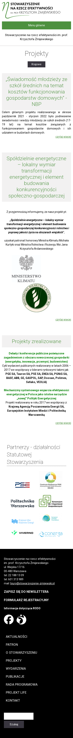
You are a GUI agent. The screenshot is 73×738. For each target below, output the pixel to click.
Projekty (14, 660)
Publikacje (15, 676)
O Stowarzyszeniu (21, 652)
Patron (12, 644)
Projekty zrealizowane (36, 341)
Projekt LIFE (16, 692)
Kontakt (13, 700)
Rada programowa (22, 684)
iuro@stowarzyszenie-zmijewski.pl (33, 583)
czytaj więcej (63, 136)
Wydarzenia (16, 668)
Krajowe (38, 64)
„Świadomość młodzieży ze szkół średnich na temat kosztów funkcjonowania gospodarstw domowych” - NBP (36, 91)
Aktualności (16, 636)
